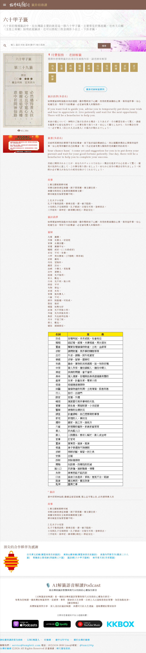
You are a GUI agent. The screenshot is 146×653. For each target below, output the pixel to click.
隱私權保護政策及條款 (11, 639)
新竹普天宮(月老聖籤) (104, 557)
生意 (61, 67)
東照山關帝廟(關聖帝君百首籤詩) (80, 554)
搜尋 (104, 45)
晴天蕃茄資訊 (63, 648)
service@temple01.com (26, 645)
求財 (125, 67)
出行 (97, 67)
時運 (116, 67)
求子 (134, 67)
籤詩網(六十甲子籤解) (78, 557)
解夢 (52, 78)
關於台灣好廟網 (82, 639)
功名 (52, 67)
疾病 (70, 67)
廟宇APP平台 (62, 639)
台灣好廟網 (5, 648)
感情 (88, 67)
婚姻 (79, 67)
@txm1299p (87, 645)
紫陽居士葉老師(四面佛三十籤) (48, 557)
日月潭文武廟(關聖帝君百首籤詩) (43, 554)
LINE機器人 (33, 639)
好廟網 (47, 639)
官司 (107, 67)
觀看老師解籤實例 (95, 89)
